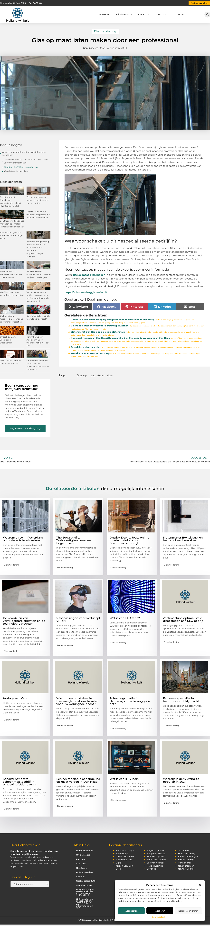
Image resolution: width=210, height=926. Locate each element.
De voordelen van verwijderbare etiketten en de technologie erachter (24, 620)
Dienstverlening (105, 31)
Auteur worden (84, 872)
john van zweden (156, 859)
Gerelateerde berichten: (17, 171)
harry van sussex (156, 853)
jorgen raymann (156, 850)
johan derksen (186, 866)
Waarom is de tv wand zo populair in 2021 (181, 780)
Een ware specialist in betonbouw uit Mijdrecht (181, 700)
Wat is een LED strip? (125, 618)
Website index (84, 885)
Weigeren (160, 910)
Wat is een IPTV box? (124, 779)
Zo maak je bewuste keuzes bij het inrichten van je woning (38, 200)
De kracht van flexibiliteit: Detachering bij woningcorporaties (11, 319)
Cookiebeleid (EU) (85, 881)
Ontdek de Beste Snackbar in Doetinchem (8, 340)
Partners (104, 14)
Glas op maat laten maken (95, 375)
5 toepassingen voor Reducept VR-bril (78, 619)
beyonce (151, 869)
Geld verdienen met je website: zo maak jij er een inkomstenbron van (84, 903)
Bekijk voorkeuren (188, 910)
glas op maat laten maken (89, 274)
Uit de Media (124, 14)
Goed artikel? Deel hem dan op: (21, 167)
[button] (200, 885)
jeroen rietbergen (188, 856)
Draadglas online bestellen (86, 347)
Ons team (162, 14)
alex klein (183, 850)
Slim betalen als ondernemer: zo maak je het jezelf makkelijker (38, 274)
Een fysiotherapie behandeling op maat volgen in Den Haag (78, 780)
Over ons (143, 14)
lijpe (118, 863)
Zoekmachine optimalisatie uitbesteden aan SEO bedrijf (183, 619)
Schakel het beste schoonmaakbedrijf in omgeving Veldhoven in (20, 781)
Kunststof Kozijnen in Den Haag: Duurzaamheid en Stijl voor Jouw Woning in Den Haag (120, 338)
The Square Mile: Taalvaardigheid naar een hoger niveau (74, 540)
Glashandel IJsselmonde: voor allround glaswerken (99, 325)
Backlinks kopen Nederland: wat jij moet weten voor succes (85, 892)
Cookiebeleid (158, 917)
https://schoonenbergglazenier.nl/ (86, 292)
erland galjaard (155, 856)
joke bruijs (122, 853)
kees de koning (186, 853)
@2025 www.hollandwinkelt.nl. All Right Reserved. (105, 920)
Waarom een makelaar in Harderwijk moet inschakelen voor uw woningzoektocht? (77, 701)
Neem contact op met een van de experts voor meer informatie (26, 161)
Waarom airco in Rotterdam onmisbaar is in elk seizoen (11, 274)
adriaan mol (184, 863)
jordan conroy (185, 859)
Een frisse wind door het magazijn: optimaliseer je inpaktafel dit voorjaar (12, 224)
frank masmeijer (125, 850)
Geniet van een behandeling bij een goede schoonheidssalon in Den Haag (112, 319)
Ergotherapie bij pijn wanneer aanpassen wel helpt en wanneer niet (38, 214)
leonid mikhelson (125, 856)
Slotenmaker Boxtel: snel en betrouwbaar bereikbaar (183, 539)
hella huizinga (155, 866)
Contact (180, 14)
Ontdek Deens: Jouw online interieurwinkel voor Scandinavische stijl (129, 540)
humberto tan (124, 859)
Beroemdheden (84, 850)
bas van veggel (155, 863)
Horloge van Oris (15, 698)
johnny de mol (186, 869)
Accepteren (131, 910)
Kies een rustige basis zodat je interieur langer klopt (11, 235)
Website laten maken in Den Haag (90, 353)
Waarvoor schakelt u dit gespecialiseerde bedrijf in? (24, 154)
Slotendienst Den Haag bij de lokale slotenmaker (98, 332)
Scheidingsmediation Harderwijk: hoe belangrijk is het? (130, 701)
